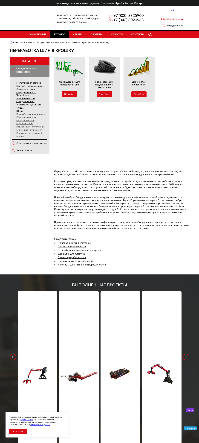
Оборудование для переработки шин (26, 119)
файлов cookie (26, 419)
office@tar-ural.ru (175, 25)
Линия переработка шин (72, 257)
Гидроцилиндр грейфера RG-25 (120, 337)
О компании (37, 34)
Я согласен (17, 431)
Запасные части (24, 150)
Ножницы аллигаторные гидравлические (82, 264)
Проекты (96, 34)
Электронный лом (25, 98)
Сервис (78, 34)
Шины (77, 42)
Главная (17, 42)
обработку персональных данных (70, 397)
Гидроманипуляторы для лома (75, 261)
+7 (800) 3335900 (128, 15)
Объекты (67, 428)
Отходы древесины (26, 89)
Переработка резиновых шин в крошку (80, 250)
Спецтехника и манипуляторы (31, 143)
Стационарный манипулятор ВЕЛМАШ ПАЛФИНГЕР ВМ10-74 (162, 339)
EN (174, 9)
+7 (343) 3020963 (128, 19)
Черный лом (22, 95)
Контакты (137, 34)
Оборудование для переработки (53, 42)
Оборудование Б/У (26, 92)
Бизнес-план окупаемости (29, 130)
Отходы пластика (25, 101)
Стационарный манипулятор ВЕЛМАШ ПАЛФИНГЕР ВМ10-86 (37, 339)
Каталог (59, 34)
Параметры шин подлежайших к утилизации (30, 125)
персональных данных (40, 424)
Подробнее (69, 94)
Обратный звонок (172, 19)
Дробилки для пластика (72, 253)
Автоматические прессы (72, 246)
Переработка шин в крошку (30, 114)
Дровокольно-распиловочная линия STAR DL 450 (78, 339)
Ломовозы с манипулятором (74, 242)
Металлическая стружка (28, 83)
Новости (117, 34)
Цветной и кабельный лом (29, 86)
